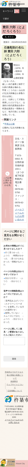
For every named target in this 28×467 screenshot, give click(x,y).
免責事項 (14, 381)
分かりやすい (11, 278)
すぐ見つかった (12, 252)
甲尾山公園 (9, 124)
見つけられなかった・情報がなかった (14, 261)
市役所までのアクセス (14, 372)
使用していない (12, 313)
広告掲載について (15, 391)
